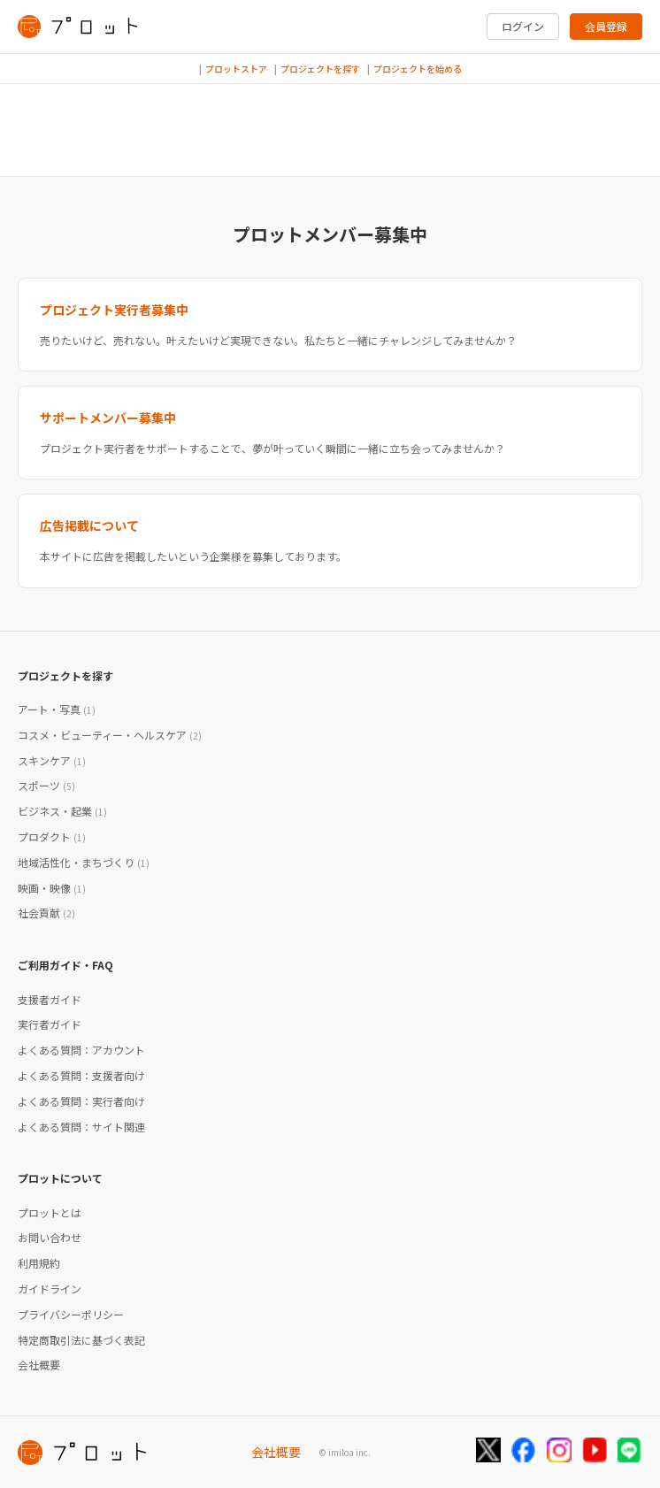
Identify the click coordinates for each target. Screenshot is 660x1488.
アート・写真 (57, 709)
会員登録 (606, 26)
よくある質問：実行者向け (81, 1100)
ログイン (523, 26)
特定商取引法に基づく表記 (81, 1339)
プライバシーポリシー (71, 1314)
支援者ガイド (49, 999)
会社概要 (39, 1364)
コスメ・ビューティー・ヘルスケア (110, 734)
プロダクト (52, 836)
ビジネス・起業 (62, 810)
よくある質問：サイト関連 (81, 1126)
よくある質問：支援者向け (81, 1075)
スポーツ (46, 785)
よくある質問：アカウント (81, 1049)
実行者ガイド (49, 1024)
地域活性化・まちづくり (84, 862)
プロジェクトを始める (417, 68)
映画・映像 (52, 887)
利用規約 (39, 1262)
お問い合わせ (49, 1237)
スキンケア (52, 760)
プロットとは (49, 1212)
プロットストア (236, 68)
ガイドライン (49, 1288)
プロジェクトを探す (320, 68)
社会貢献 (46, 912)
